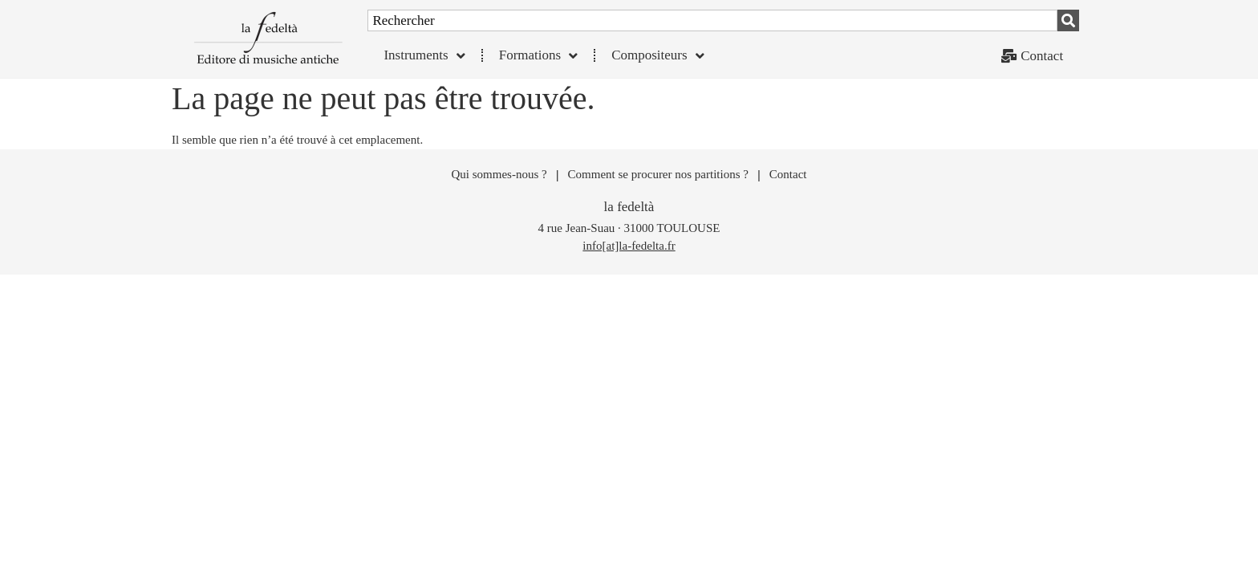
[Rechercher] (1068, 20)
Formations (538, 56)
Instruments (424, 56)
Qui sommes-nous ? (498, 179)
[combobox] (712, 20)
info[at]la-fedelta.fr (628, 251)
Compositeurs (657, 56)
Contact (788, 179)
